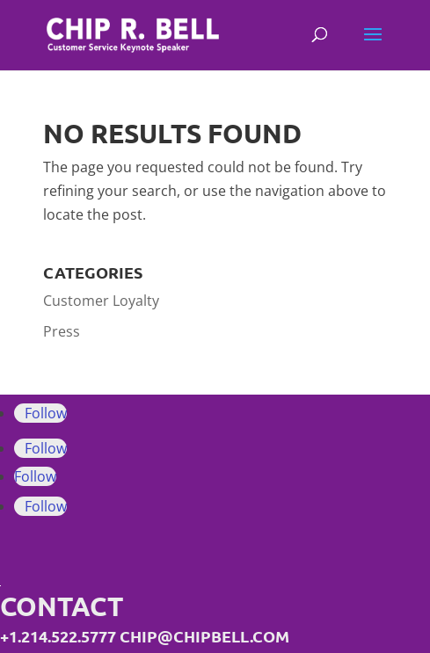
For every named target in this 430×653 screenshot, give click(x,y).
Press (61, 331)
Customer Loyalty (101, 300)
